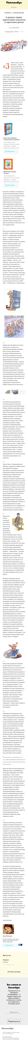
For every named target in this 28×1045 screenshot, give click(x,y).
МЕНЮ (13, 7)
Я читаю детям (18, 13)
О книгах (7, 13)
